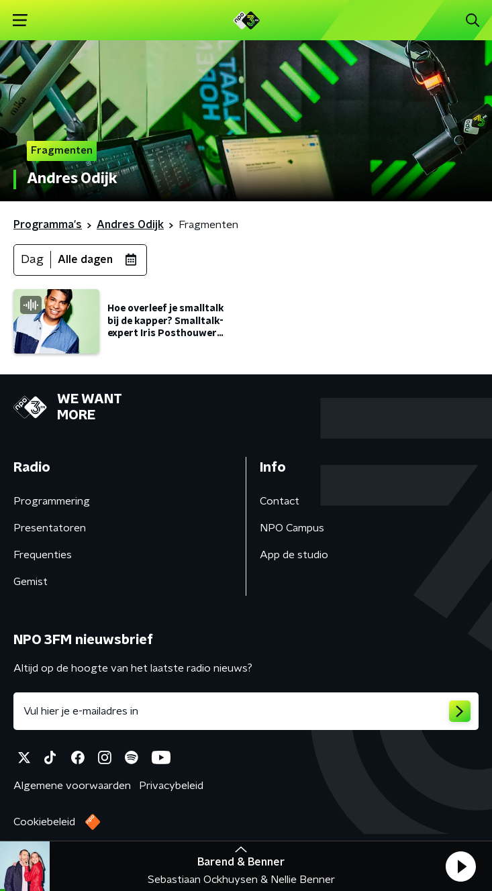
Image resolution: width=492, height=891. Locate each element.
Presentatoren (49, 528)
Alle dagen (85, 259)
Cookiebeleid (44, 822)
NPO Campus (292, 528)
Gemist (30, 581)
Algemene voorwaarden (72, 785)
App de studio (294, 554)
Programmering (51, 501)
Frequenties (42, 554)
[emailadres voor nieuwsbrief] (246, 711)
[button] (460, 866)
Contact (279, 501)
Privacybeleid (171, 785)
